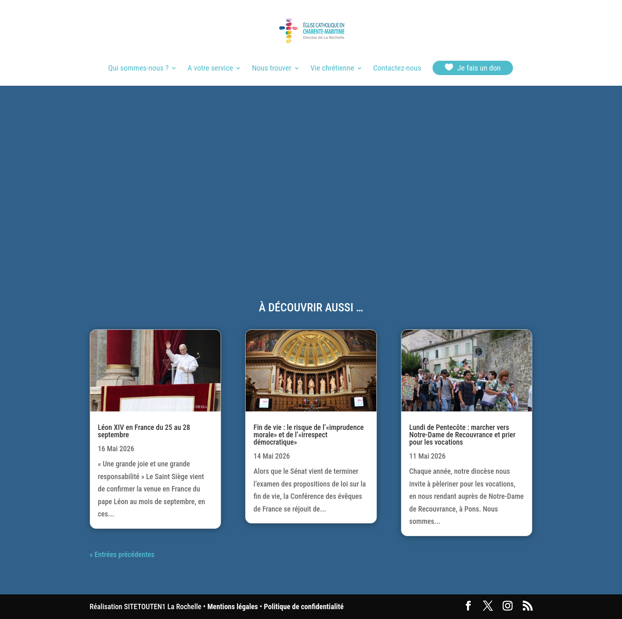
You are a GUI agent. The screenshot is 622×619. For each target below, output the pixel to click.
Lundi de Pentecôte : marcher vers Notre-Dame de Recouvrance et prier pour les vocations (462, 434)
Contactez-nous (397, 69)
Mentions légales (232, 606)
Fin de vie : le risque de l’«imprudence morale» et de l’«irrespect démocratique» (308, 434)
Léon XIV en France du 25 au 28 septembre (144, 431)
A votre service (210, 69)
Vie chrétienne (332, 69)
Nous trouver (272, 69)
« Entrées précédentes (122, 554)
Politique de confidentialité (304, 606)
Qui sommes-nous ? (138, 69)
